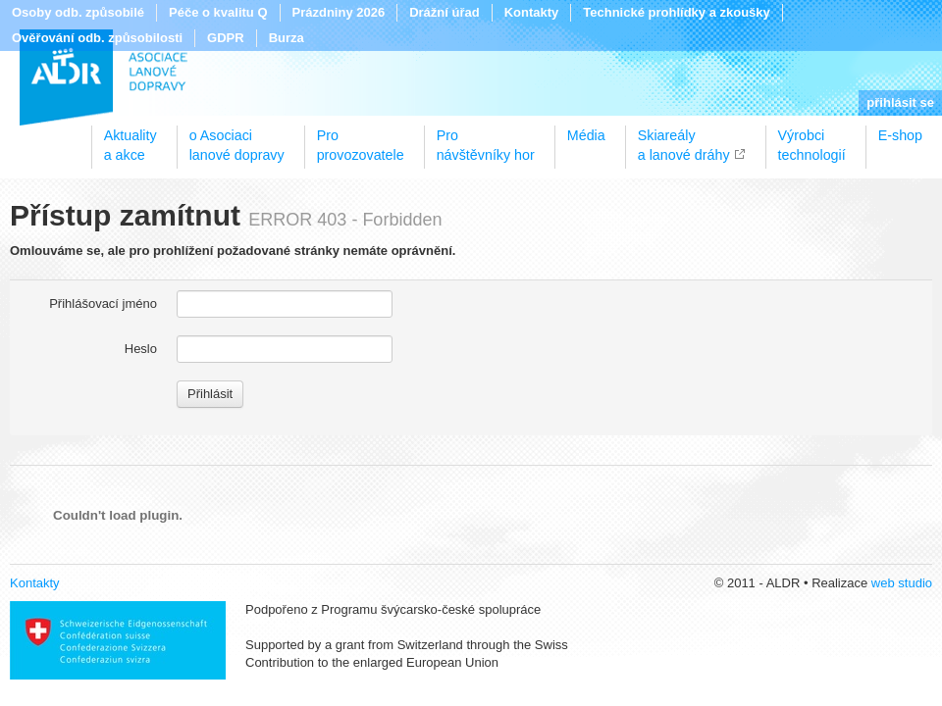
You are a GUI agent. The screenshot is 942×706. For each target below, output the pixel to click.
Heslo (141, 348)
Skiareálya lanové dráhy (684, 138)
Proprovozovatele (360, 138)
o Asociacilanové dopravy (237, 138)
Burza (286, 37)
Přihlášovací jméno (103, 303)
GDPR (225, 37)
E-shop (900, 135)
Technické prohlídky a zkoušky (676, 12)
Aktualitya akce (130, 138)
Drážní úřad (444, 12)
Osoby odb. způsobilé (78, 12)
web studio (901, 583)
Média (586, 135)
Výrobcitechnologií (812, 138)
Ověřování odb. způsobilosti (97, 37)
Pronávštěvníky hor (486, 138)
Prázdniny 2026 (339, 12)
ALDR (103, 77)
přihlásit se (900, 102)
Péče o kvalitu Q (218, 12)
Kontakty (531, 12)
